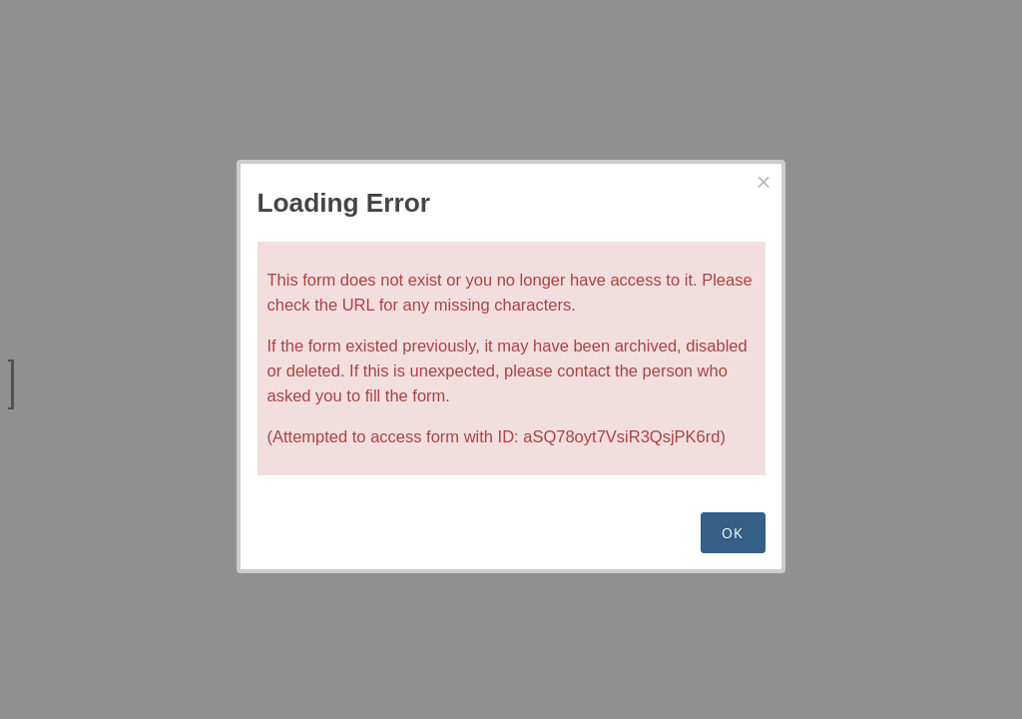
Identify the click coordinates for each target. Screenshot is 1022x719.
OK (733, 532)
